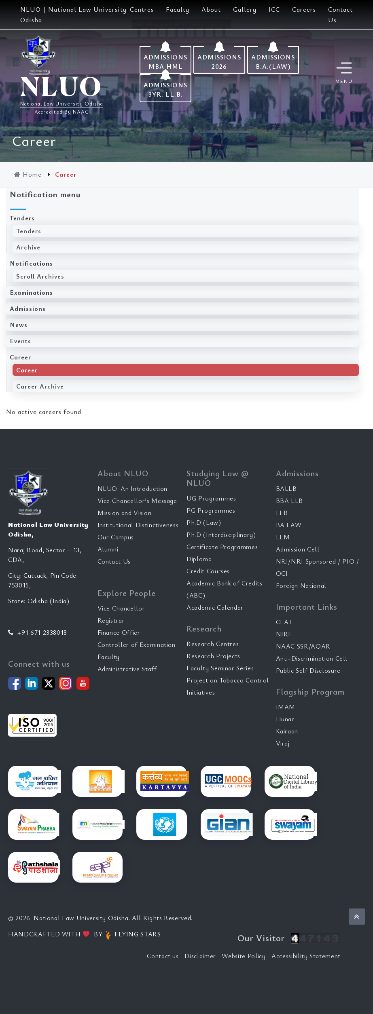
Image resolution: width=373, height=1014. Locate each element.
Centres (142, 9)
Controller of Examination (136, 644)
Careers (304, 9)
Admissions (28, 308)
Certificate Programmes (222, 546)
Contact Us (114, 561)
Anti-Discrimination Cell (312, 658)
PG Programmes (210, 510)
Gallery (244, 9)
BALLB (286, 488)
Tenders (22, 217)
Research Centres (212, 643)
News (19, 324)
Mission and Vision (124, 512)
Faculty (177, 9)
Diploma (199, 558)
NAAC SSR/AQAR (303, 646)
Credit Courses (208, 570)
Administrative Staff (127, 668)
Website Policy (243, 955)
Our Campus (115, 536)
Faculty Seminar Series (220, 667)
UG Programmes (211, 498)
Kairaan (287, 731)
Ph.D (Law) (203, 522)
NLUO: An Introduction (132, 488)
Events (20, 340)
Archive (28, 247)
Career (20, 357)
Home (29, 174)
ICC (274, 9)
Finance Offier (118, 632)
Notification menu (45, 194)
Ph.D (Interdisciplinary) (221, 534)
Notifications (31, 263)
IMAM (286, 706)
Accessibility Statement (306, 955)
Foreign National (301, 585)
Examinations (31, 292)
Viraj (283, 743)
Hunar (285, 718)
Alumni (108, 549)
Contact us (163, 955)
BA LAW (289, 524)
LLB (282, 512)
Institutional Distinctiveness (138, 524)
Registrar (111, 620)
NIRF (284, 634)
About (211, 9)
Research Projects (213, 655)
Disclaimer (200, 955)
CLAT (284, 621)
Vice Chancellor (121, 608)
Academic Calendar (215, 607)
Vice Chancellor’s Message (137, 500)
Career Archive (40, 386)
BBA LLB (289, 500)
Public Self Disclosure (308, 670)
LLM (283, 536)
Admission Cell (298, 549)
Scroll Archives (40, 276)
